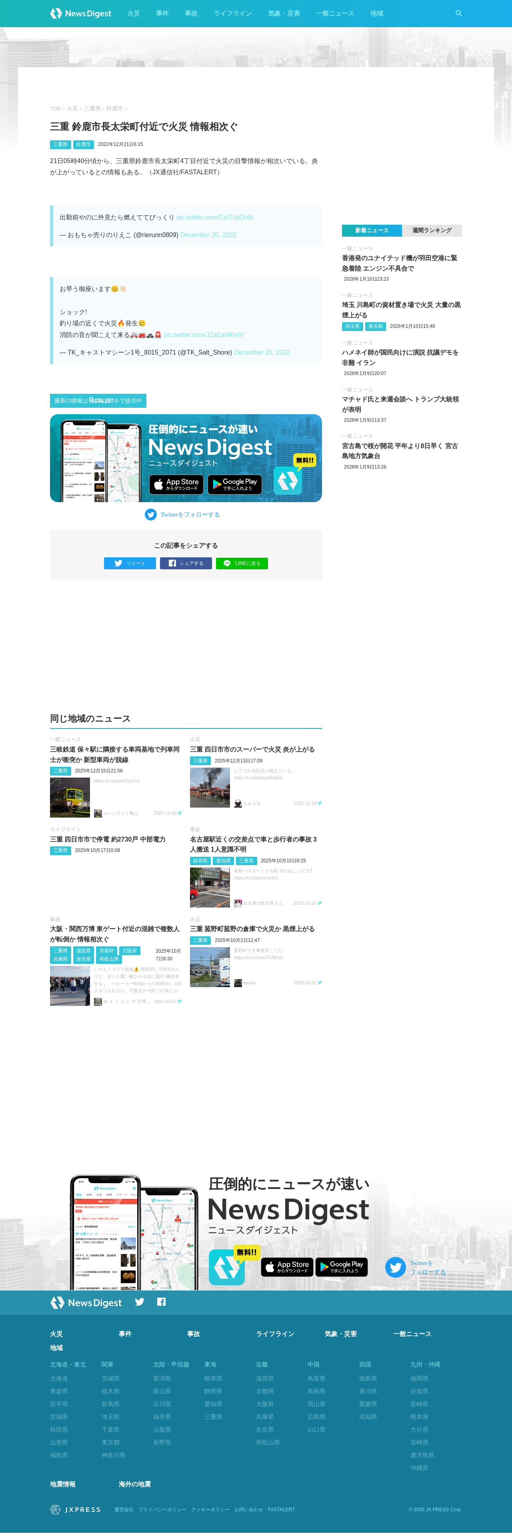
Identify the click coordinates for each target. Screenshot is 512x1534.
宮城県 (59, 1416)
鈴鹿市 (114, 109)
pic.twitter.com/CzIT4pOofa (214, 217)
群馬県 (111, 1403)
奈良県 (83, 959)
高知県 (368, 1416)
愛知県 (223, 861)
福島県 (59, 1455)
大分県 (419, 1429)
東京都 (375, 326)
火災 (133, 13)
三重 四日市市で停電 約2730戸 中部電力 (108, 839)
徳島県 (368, 1378)
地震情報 (63, 1485)
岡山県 (317, 1403)
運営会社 (124, 1511)
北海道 (59, 1378)
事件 (162, 13)
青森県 (59, 1391)
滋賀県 (83, 951)
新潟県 (162, 1378)
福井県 (162, 1416)
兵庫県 (60, 959)
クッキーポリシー (210, 1511)
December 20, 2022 (208, 234)
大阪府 (129, 951)
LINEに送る (242, 563)
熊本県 (419, 1416)
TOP (55, 109)
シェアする (186, 563)
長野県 (162, 1442)
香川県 (368, 1391)
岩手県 (59, 1403)
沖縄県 (419, 1467)
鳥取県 (317, 1378)
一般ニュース (335, 13)
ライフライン (233, 13)
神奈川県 (114, 1455)
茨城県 (111, 1378)
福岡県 (419, 1378)
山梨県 (162, 1429)
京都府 (107, 951)
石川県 (162, 1403)
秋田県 (59, 1429)
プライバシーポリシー (162, 1511)
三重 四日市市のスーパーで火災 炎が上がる (252, 749)
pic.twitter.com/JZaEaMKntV (204, 334)
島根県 (317, 1391)
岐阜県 (200, 861)
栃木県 (111, 1391)
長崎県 (419, 1403)
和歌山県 (109, 959)
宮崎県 (419, 1442)
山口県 (317, 1429)
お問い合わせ (248, 1511)
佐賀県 (419, 1391)
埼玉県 (352, 326)
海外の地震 (135, 1485)
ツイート (130, 563)
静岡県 (213, 1391)
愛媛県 (368, 1403)
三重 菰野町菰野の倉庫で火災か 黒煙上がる (252, 929)
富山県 (162, 1391)
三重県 (92, 109)
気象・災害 (284, 13)
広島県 (317, 1416)
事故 (191, 13)
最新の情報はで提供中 (98, 400)
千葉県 (111, 1429)
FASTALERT (281, 1511)
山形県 (59, 1442)
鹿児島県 (422, 1455)
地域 (376, 13)
